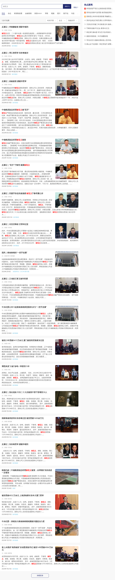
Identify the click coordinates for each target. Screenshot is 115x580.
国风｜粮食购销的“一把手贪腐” (14, 252)
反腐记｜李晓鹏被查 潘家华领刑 (15, 27)
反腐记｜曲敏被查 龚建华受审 (14, 81)
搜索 (67, 6)
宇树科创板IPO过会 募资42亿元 (97, 28)
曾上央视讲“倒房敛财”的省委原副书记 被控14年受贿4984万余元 (27, 548)
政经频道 (14, 46)
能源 (14, 488)
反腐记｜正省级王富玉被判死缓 (15, 278)
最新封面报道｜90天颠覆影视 (97, 36)
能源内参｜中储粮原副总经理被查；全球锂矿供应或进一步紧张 (27, 471)
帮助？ (76, 7)
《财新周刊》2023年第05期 (20, 271)
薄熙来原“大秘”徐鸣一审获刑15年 (16, 366)
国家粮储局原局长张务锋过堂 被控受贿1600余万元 (23, 418)
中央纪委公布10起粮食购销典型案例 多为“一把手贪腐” (24, 307)
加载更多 (40, 575)
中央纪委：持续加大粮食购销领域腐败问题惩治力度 (23, 521)
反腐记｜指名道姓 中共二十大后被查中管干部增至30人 (24, 392)
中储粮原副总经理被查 (14, 140)
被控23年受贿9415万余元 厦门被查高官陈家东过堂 (23, 340)
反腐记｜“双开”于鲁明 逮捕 (16, 165)
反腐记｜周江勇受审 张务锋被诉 (15, 53)
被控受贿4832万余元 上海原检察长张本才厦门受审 (23, 495)
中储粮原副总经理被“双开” (15, 110)
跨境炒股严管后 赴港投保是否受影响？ (100, 8)
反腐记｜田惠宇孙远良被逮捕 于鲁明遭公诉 (22, 193)
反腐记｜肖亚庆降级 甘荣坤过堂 (15, 224)
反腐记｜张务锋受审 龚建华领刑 (15, 444)
